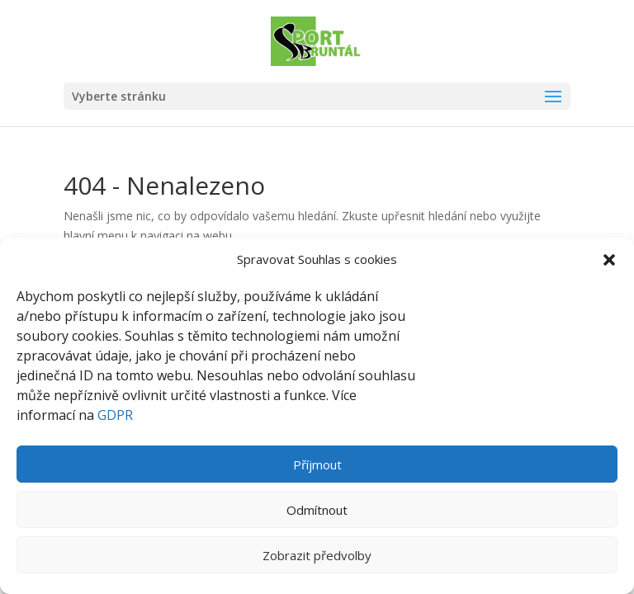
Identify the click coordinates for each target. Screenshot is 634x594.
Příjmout (317, 464)
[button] (609, 260)
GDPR (115, 415)
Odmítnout (317, 510)
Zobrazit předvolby (317, 555)
